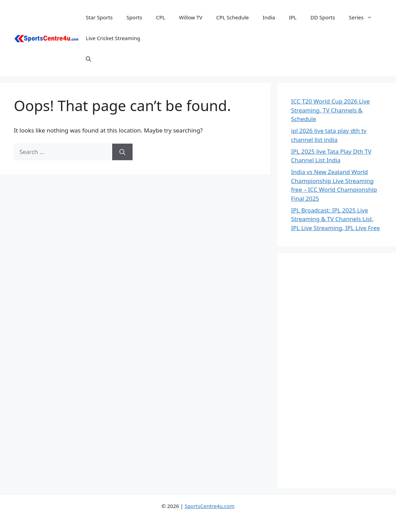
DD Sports (322, 17)
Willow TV (190, 17)
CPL (160, 17)
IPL (293, 17)
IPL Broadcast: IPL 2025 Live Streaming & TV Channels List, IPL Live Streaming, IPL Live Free (335, 219)
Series (364, 17)
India (269, 17)
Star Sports (99, 17)
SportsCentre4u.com (209, 505)
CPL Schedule (232, 17)
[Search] (122, 152)
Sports (134, 17)
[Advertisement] (336, 370)
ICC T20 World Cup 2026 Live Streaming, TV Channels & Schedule (330, 110)
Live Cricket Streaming (113, 38)
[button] (88, 58)
